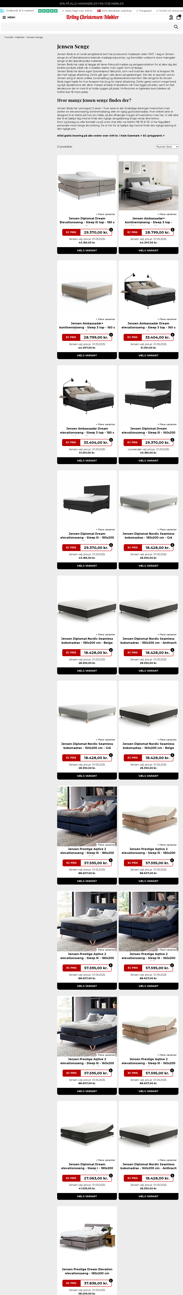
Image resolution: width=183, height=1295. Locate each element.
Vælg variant (87, 250)
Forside (9, 37)
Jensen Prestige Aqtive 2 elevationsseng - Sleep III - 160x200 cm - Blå (148, 958)
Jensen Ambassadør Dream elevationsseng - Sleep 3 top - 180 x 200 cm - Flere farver (87, 432)
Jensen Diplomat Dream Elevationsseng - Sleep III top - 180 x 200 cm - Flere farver (87, 222)
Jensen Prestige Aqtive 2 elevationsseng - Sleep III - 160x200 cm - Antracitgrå (87, 1063)
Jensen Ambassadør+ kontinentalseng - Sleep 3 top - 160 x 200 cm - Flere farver (87, 327)
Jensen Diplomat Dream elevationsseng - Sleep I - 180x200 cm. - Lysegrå (87, 1168)
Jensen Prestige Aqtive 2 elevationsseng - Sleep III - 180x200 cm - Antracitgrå (87, 958)
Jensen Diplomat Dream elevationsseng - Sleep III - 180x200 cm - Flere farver (87, 537)
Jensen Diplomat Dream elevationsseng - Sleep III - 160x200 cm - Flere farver (148, 432)
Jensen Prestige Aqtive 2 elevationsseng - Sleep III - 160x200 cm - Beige (148, 1063)
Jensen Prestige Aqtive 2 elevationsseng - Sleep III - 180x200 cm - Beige (148, 853)
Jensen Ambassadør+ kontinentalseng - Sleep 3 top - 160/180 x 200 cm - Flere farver (148, 222)
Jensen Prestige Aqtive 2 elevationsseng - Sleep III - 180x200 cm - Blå (87, 853)
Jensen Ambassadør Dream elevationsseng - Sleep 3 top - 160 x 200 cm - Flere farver (148, 327)
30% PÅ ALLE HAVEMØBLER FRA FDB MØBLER (91, 3)
